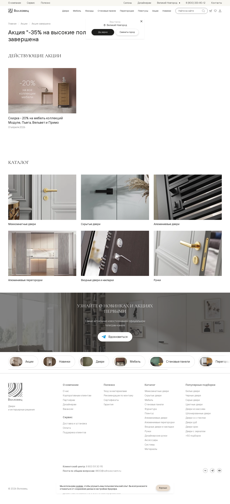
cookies (79, 486)
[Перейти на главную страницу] (18, 11)
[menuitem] (65, 11)
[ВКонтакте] (205, 470)
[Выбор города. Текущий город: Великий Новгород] (168, 2)
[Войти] (220, 11)
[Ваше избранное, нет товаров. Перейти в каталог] (215, 11)
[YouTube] (219, 470)
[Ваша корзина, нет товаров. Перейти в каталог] (210, 11)
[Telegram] (212, 470)
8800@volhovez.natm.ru (108, 471)
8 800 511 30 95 (94, 466)
